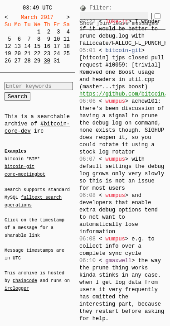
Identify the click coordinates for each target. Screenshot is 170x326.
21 (27, 54)
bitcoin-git (19, 166)
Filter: (100, 8)
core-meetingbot (25, 174)
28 (27, 61)
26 (8, 61)
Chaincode (25, 275)
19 (8, 54)
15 (37, 46)
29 (37, 61)
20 (18, 54)
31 (56, 61)
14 (27, 46)
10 (56, 39)
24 (56, 54)
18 (66, 46)
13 (18, 46)
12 (8, 46)
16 (47, 46)
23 (47, 54)
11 (66, 39)
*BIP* (33, 159)
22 (37, 54)
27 (18, 61)
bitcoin (14, 159)
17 (56, 46)
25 (66, 54)
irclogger (17, 282)
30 (47, 61)
